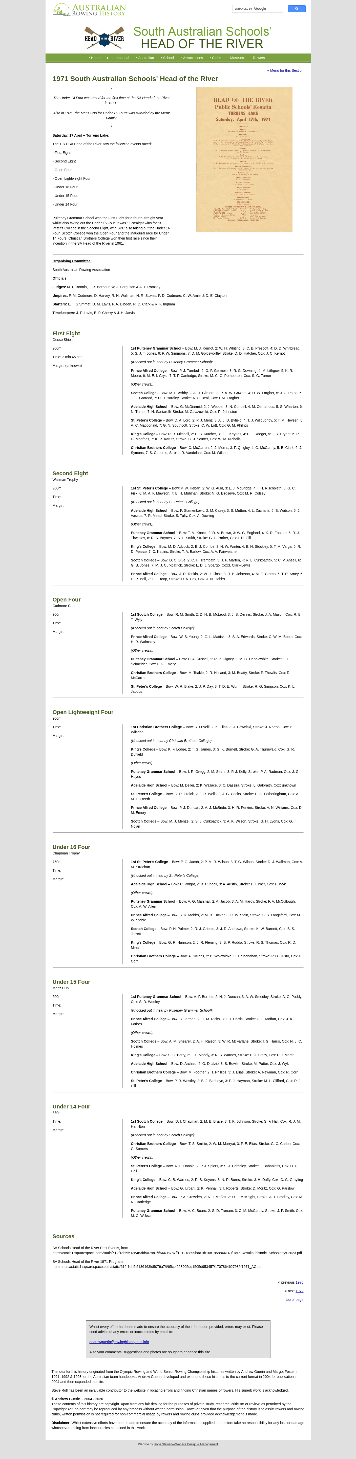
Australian (146, 58)
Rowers (259, 58)
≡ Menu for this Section (285, 70)
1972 (299, 1291)
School (168, 58)
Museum (237, 58)
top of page (294, 1300)
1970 (299, 1282)
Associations (193, 58)
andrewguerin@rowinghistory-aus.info (119, 1342)
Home (95, 58)
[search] (256, 9)
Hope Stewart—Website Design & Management (186, 1444)
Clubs (216, 58)
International (119, 58)
